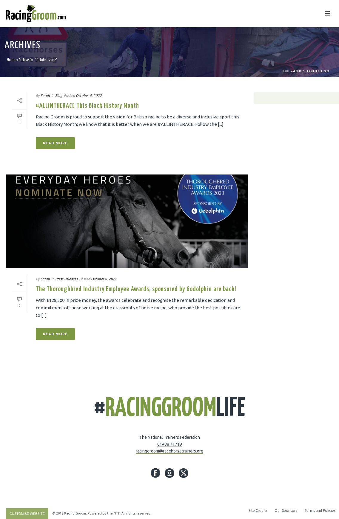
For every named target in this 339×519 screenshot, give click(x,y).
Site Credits (258, 510)
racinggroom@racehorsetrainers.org (169, 451)
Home (286, 71)
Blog (58, 96)
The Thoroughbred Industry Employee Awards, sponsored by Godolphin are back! (136, 289)
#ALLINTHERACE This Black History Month (87, 105)
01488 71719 (169, 444)
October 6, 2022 (89, 96)
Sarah (45, 96)
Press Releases (66, 279)
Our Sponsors (286, 510)
